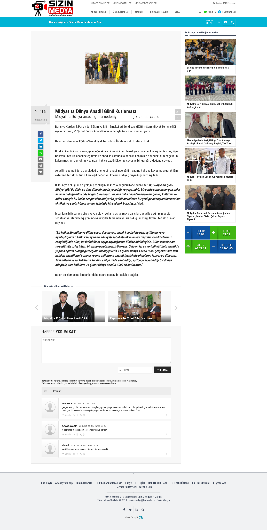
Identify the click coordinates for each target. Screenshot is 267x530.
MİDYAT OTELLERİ (123, 3)
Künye (128, 483)
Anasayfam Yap (64, 483)
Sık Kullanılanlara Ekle (109, 483)
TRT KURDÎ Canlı (179, 483)
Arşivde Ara (219, 483)
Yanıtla (68, 415)
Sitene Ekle (146, 487)
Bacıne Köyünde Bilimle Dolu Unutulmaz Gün (75, 22)
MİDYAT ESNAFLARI (100, 3)
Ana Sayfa (46, 483)
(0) (76, 415)
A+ (178, 111)
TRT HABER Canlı (157, 483)
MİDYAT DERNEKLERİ (146, 3)
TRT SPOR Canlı (201, 483)
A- (178, 117)
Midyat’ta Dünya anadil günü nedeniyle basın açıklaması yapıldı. (108, 116)
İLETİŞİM (140, 483)
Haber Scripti (131, 517)
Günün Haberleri (84, 483)
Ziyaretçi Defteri (127, 487)
